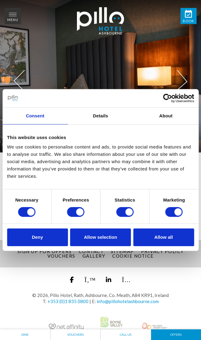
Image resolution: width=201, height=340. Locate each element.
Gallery (94, 256)
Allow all (163, 237)
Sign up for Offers (44, 251)
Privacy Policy (162, 251)
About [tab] (166, 115)
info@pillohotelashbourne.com (128, 301)
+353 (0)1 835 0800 (67, 301)
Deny (37, 237)
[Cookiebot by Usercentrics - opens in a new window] (167, 98)
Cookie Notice (133, 256)
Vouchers (61, 256)
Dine (25, 334)
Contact (91, 251)
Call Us (125, 334)
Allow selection (100, 237)
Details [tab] (100, 115)
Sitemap (122, 251)
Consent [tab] (35, 115)
